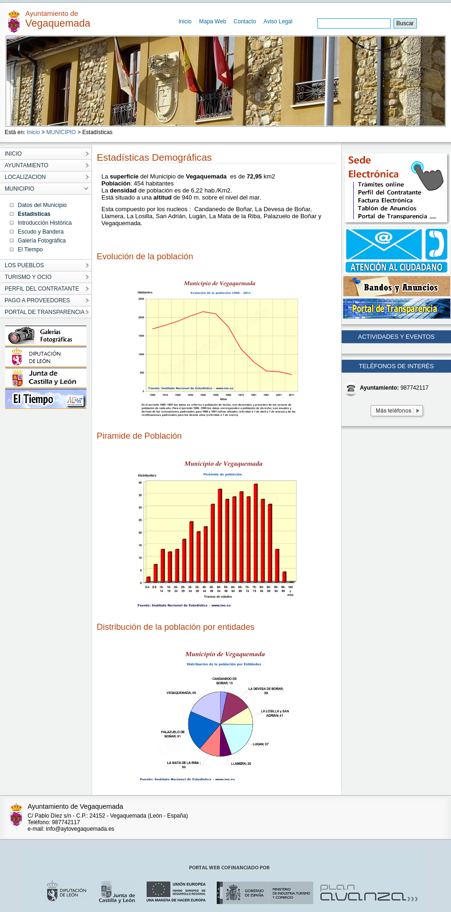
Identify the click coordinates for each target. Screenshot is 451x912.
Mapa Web (212, 21)
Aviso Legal (278, 21)
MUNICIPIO (61, 132)
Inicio (185, 21)
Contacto (245, 21)
